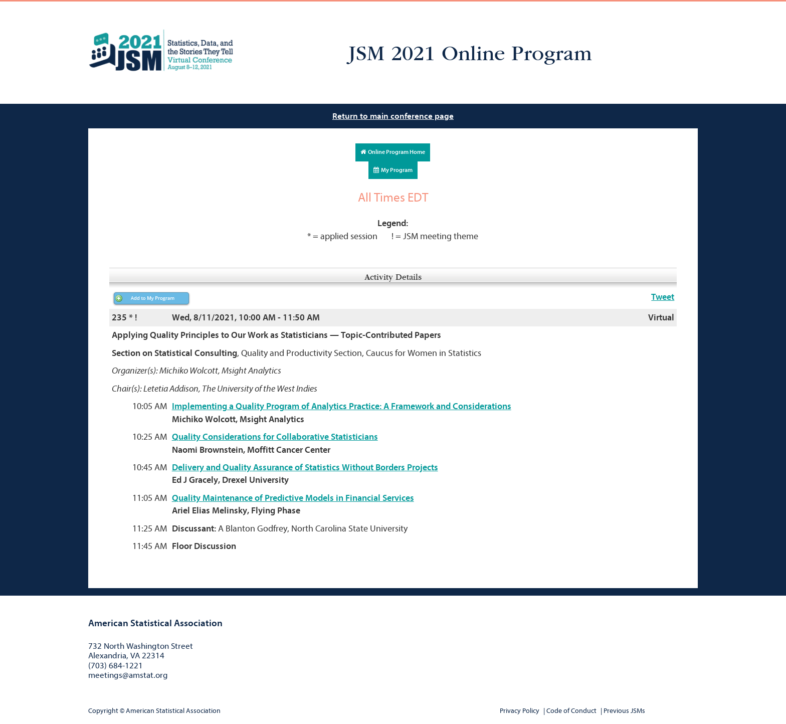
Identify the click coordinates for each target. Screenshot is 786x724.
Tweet (662, 297)
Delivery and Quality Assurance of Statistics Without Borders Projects (305, 467)
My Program (393, 169)
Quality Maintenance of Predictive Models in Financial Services (293, 498)
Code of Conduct (571, 710)
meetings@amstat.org (128, 675)
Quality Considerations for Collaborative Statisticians (275, 437)
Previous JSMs (624, 710)
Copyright (103, 710)
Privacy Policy (519, 710)
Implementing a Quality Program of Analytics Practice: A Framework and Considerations (341, 406)
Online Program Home (392, 151)
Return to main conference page (393, 116)
